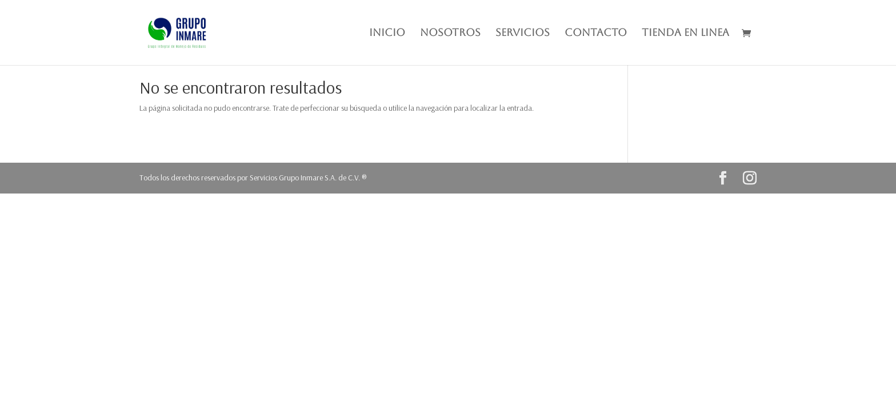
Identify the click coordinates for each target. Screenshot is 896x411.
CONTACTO (596, 33)
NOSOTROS (450, 33)
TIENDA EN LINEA (685, 33)
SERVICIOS (522, 33)
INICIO (387, 33)
